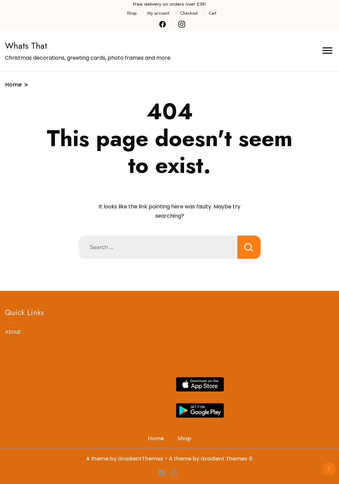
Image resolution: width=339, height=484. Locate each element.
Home (156, 438)
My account (158, 13)
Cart (212, 13)
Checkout (189, 13)
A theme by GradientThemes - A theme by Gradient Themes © (169, 458)
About (13, 332)
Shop (131, 13)
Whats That (26, 45)
